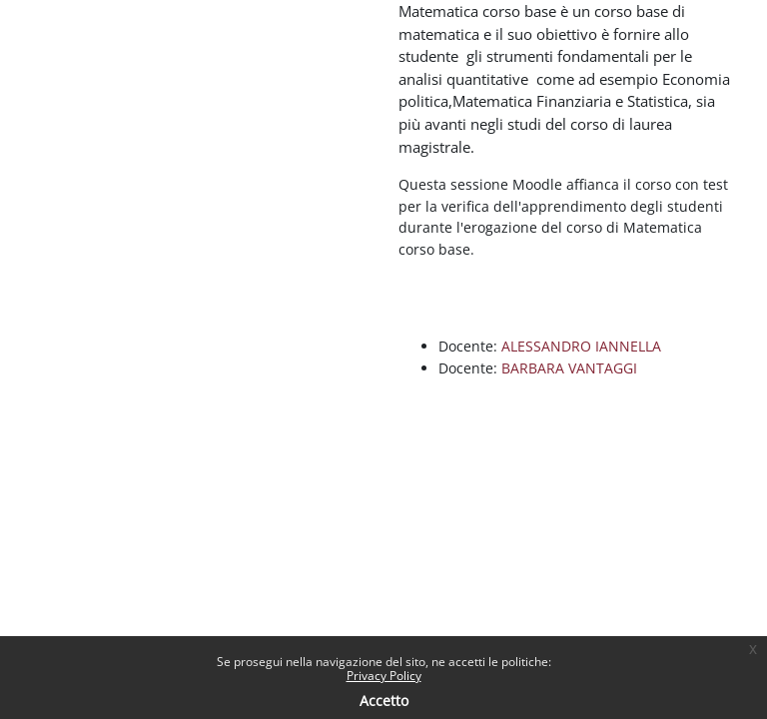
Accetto (384, 700)
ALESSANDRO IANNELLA (581, 346)
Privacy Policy (384, 675)
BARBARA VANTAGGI (569, 368)
